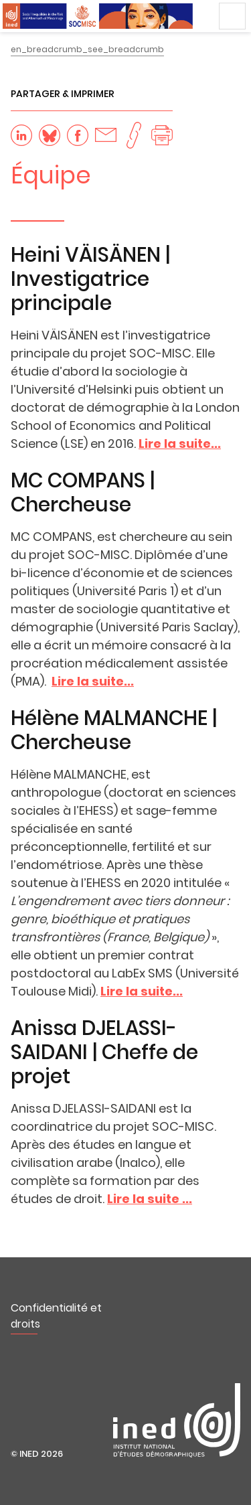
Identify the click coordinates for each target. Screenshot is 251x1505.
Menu (232, 16)
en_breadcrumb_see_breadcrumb (87, 49)
